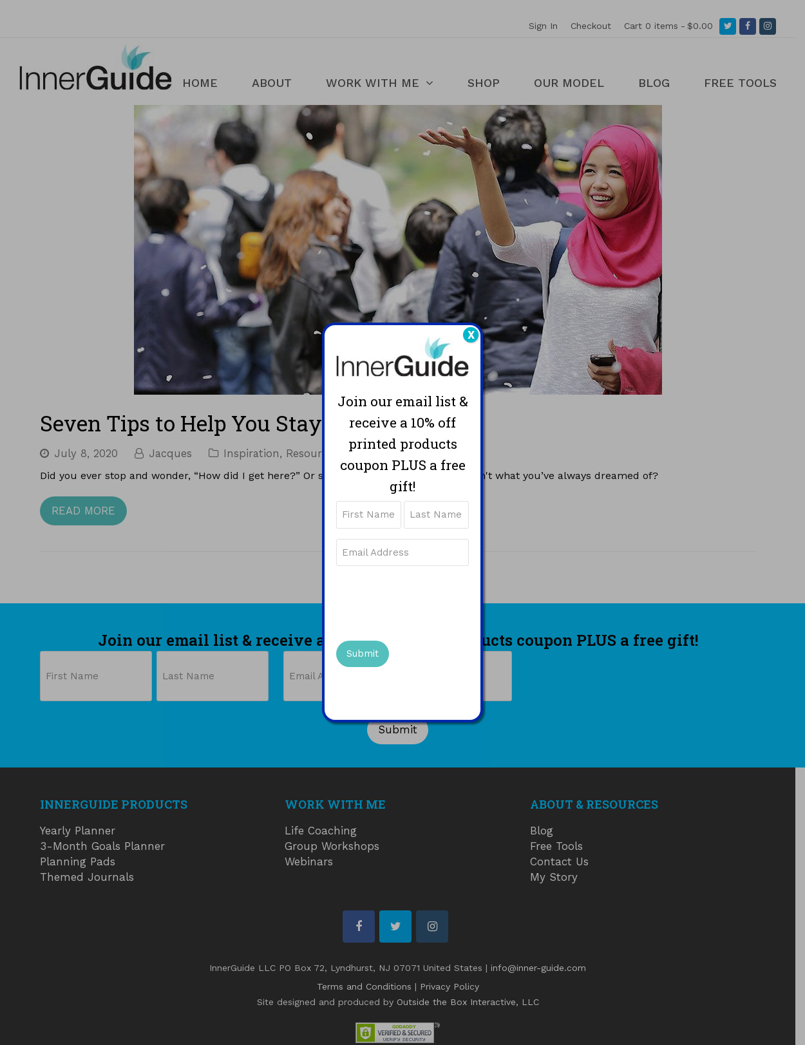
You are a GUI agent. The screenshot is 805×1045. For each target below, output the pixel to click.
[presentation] (434, 601)
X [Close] (471, 334)
